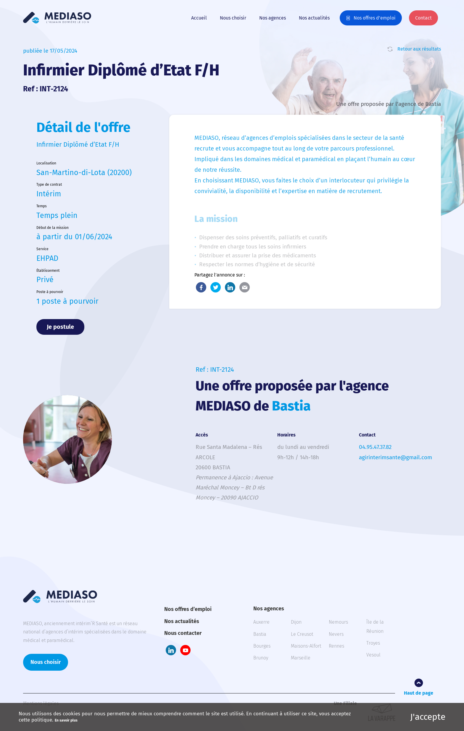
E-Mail (244, 287)
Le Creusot (302, 634)
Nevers (336, 634)
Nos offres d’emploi (375, 18)
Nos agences (272, 18)
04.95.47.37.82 (375, 447)
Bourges (261, 646)
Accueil (199, 18)
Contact (423, 18)
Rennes (336, 646)
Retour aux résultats (419, 49)
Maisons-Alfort (306, 646)
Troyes (373, 643)
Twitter (215, 287)
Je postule (60, 326)
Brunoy (260, 658)
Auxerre (261, 622)
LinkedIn (230, 287)
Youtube (185, 650)
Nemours (338, 622)
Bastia (259, 634)
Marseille (300, 658)
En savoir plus (66, 720)
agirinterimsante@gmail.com (395, 457)
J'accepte (427, 716)
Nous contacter (183, 633)
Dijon (296, 622)
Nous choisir (233, 18)
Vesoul (373, 655)
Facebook (201, 287)
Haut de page (418, 693)
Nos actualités (314, 18)
